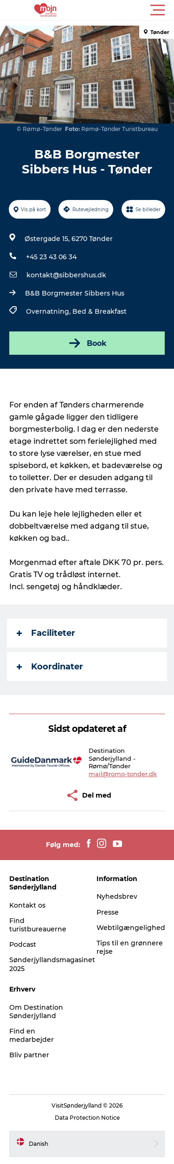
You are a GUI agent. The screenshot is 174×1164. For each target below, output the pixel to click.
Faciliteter (46, 633)
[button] (129, 10)
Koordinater (50, 666)
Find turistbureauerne (37, 924)
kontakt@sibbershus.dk (66, 275)
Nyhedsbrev (117, 896)
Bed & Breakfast (99, 311)
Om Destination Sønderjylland (36, 1011)
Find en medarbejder (31, 1035)
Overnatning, (49, 311)
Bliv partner (29, 1055)
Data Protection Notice (87, 1117)
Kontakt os (27, 905)
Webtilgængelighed (131, 927)
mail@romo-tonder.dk (123, 774)
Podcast (22, 944)
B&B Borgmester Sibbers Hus (74, 293)
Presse (108, 912)
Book (87, 343)
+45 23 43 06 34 (51, 257)
